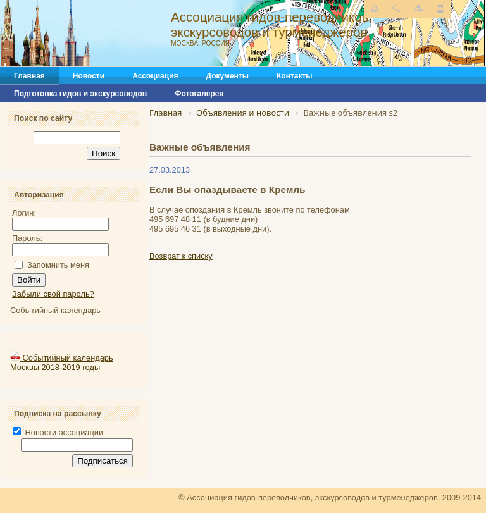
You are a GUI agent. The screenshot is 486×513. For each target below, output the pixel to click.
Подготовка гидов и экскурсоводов (80, 93)
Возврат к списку (181, 256)
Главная (29, 75)
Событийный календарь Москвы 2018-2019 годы (61, 362)
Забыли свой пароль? (53, 294)
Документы (227, 75)
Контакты (295, 75)
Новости (88, 75)
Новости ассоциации (58, 432)
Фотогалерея (199, 93)
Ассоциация (155, 75)
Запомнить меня (58, 264)
